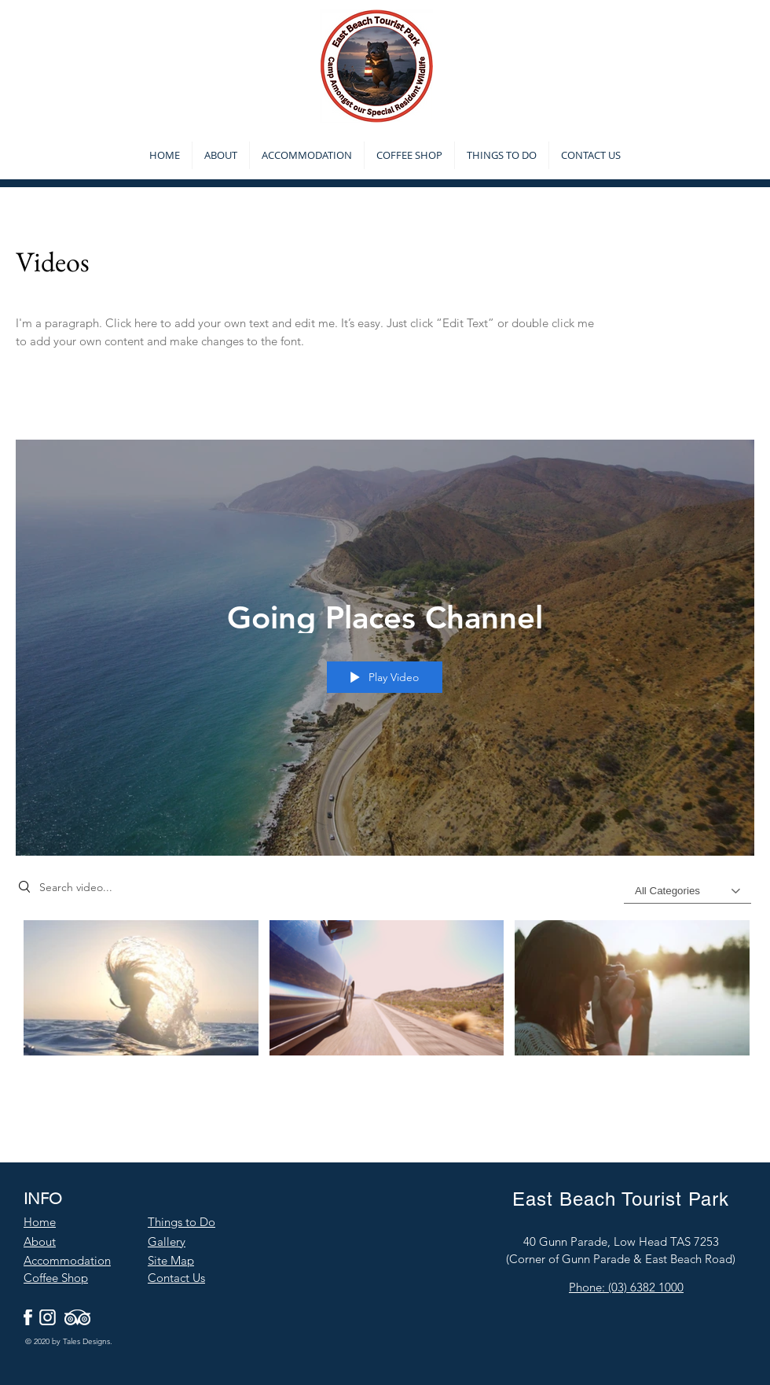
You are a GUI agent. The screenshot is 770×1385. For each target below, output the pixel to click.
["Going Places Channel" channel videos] (385, 996)
